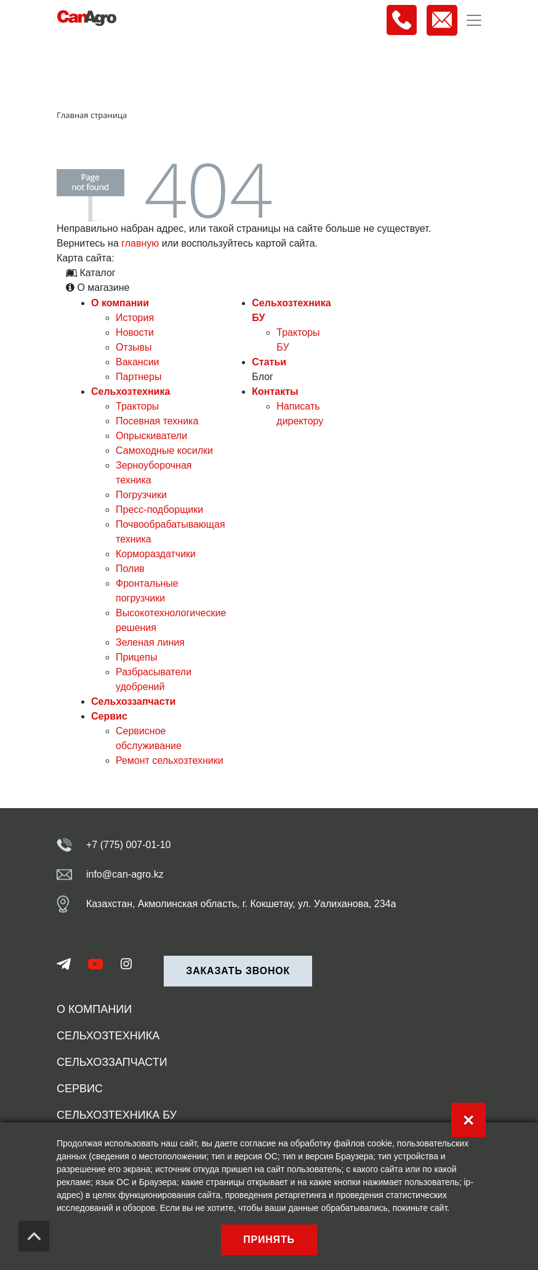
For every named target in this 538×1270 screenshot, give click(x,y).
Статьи (269, 362)
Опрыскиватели (151, 436)
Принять (269, 1239)
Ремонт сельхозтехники (169, 760)
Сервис (109, 716)
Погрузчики (141, 495)
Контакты (275, 391)
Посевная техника (157, 421)
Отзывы (134, 347)
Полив (130, 568)
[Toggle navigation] (474, 20)
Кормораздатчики (156, 554)
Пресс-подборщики (159, 509)
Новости (135, 332)
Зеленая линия (150, 642)
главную (140, 243)
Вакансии (137, 362)
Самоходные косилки (164, 450)
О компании (120, 303)
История (135, 317)
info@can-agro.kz (125, 874)
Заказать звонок (238, 971)
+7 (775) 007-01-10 (128, 844)
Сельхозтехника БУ (117, 1115)
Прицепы (136, 657)
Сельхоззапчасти (133, 701)
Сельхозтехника (130, 391)
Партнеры (138, 376)
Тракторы (137, 406)
